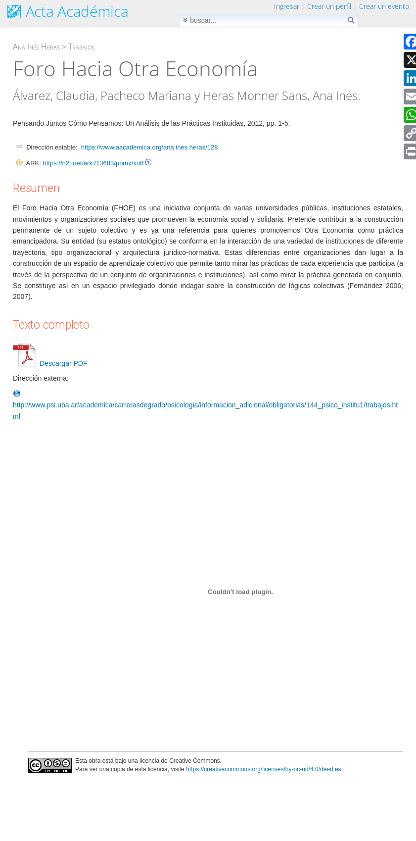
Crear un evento (384, 6)
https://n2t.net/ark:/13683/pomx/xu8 (93, 163)
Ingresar (286, 6)
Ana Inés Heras (36, 46)
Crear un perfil (329, 6)
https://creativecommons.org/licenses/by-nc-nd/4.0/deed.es (263, 769)
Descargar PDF (50, 363)
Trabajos (81, 46)
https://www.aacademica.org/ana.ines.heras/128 (149, 147)
